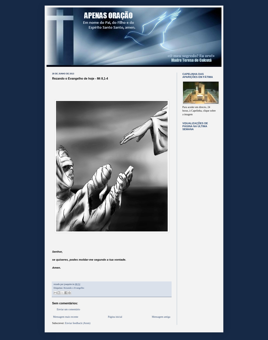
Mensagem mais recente (65, 316)
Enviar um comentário (68, 309)
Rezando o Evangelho (74, 288)
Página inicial (115, 316)
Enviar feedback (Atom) (77, 323)
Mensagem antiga (161, 316)
